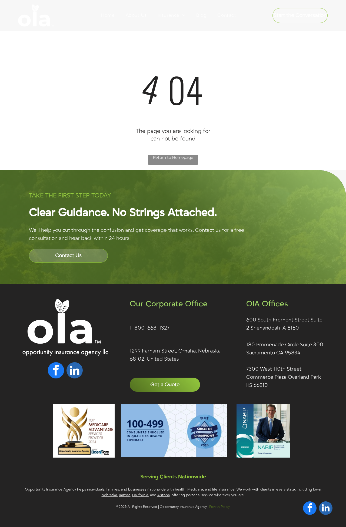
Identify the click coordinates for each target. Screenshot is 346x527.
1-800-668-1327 (149, 328)
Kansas (124, 495)
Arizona (163, 495)
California (140, 495)
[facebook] (56, 371)
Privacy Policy (219, 507)
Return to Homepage (173, 157)
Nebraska (109, 495)
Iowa (317, 489)
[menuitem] (108, 15)
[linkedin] (74, 371)
